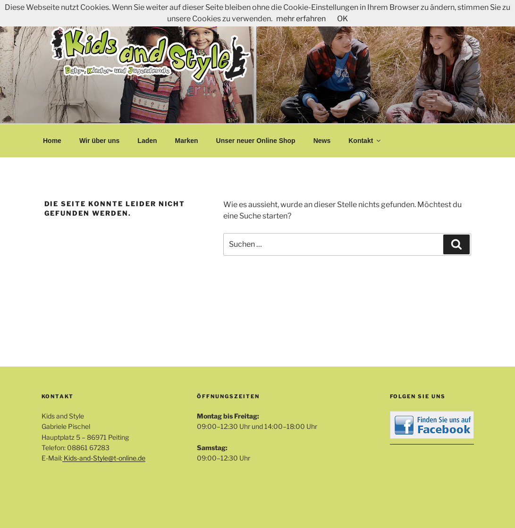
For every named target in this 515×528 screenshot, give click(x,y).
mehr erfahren (301, 18)
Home (52, 140)
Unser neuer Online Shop (255, 140)
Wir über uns (99, 140)
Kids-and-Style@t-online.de (103, 458)
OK (342, 18)
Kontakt (365, 140)
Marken (186, 140)
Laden (147, 140)
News (322, 140)
